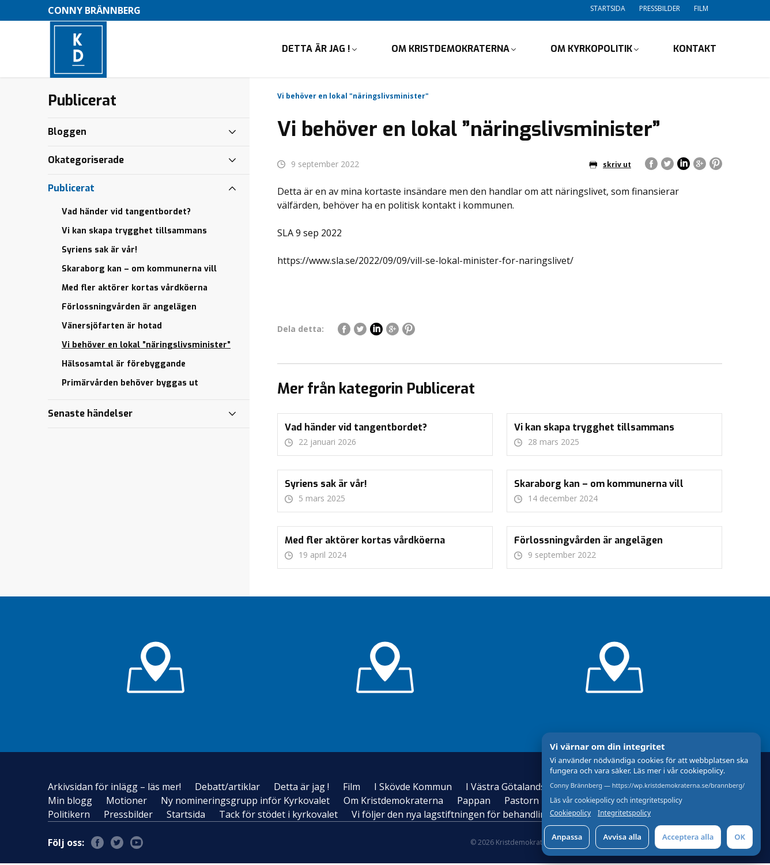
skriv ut (610, 166)
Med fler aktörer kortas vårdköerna (134, 289)
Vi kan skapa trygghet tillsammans (134, 231)
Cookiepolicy (570, 813)
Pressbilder (659, 8)
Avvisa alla (622, 837)
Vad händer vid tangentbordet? (126, 212)
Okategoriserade (86, 161)
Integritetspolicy (624, 813)
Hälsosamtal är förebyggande (124, 365)
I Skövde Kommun (413, 788)
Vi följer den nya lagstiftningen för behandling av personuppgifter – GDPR (512, 816)
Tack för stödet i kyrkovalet (278, 816)
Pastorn (521, 802)
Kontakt (694, 49)
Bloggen (67, 133)
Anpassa (567, 837)
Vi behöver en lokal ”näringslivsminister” (146, 346)
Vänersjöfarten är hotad (112, 327)
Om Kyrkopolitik (591, 49)
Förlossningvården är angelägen (129, 308)
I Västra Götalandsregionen (525, 788)
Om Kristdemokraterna (450, 49)
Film (701, 8)
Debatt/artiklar (227, 788)
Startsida (607, 8)
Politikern (69, 816)
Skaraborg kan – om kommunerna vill (139, 270)
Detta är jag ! (316, 49)
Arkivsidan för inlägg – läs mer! (114, 788)
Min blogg (70, 802)
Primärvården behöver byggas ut (130, 384)
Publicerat (71, 189)
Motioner (126, 802)
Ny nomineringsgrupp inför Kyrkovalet (245, 802)
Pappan (473, 802)
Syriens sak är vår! (99, 250)
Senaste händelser (90, 415)
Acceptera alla (688, 837)
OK (739, 837)
